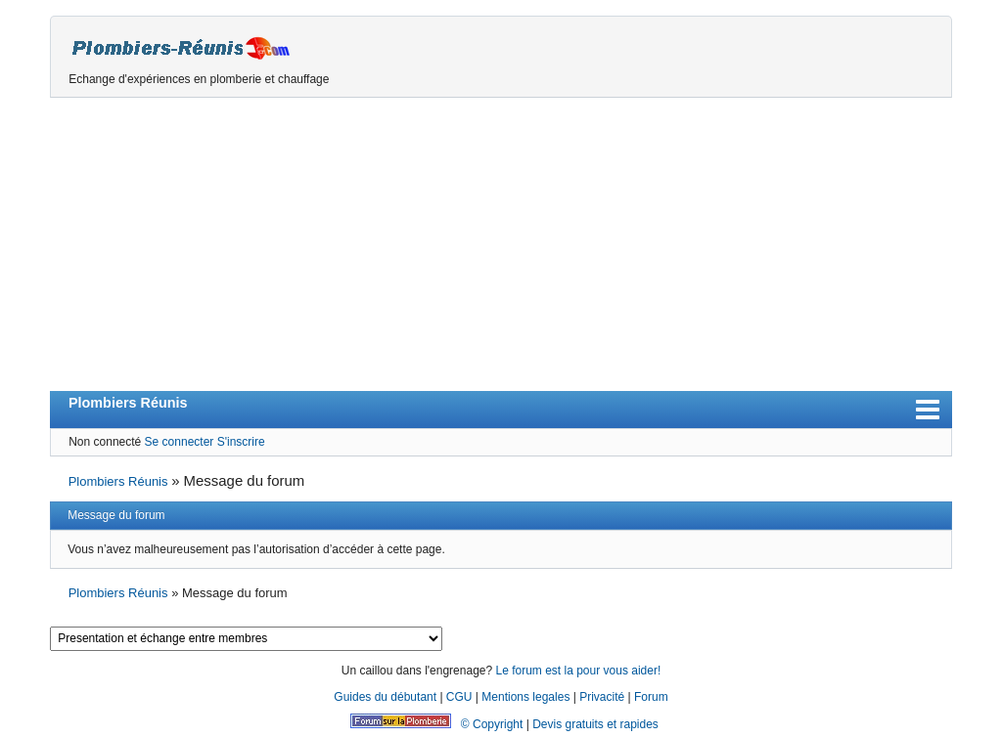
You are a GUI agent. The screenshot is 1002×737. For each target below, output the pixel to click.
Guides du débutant (385, 697)
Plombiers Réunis (128, 403)
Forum (651, 697)
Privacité (601, 697)
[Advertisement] (501, 244)
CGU (459, 697)
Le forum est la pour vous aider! (577, 670)
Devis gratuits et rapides (595, 724)
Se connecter (179, 442)
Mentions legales (525, 697)
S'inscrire (241, 442)
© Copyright (492, 724)
